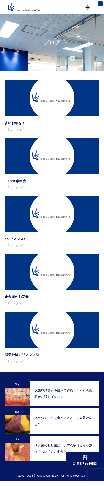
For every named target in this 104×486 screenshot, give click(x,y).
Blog (17, 384)
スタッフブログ (14, 129)
